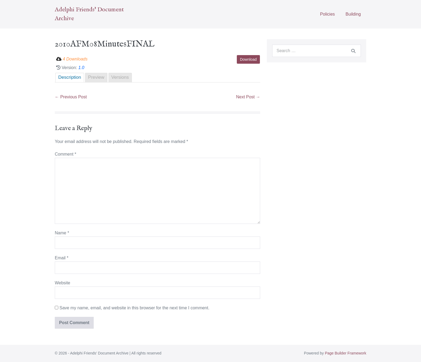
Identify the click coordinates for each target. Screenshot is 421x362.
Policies (327, 14)
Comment (65, 154)
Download (248, 59)
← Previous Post (71, 97)
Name (62, 233)
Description (69, 77)
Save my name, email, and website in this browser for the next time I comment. (134, 308)
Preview (96, 77)
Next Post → (248, 97)
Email (61, 258)
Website (62, 283)
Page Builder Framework (345, 353)
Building (353, 14)
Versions (120, 77)
